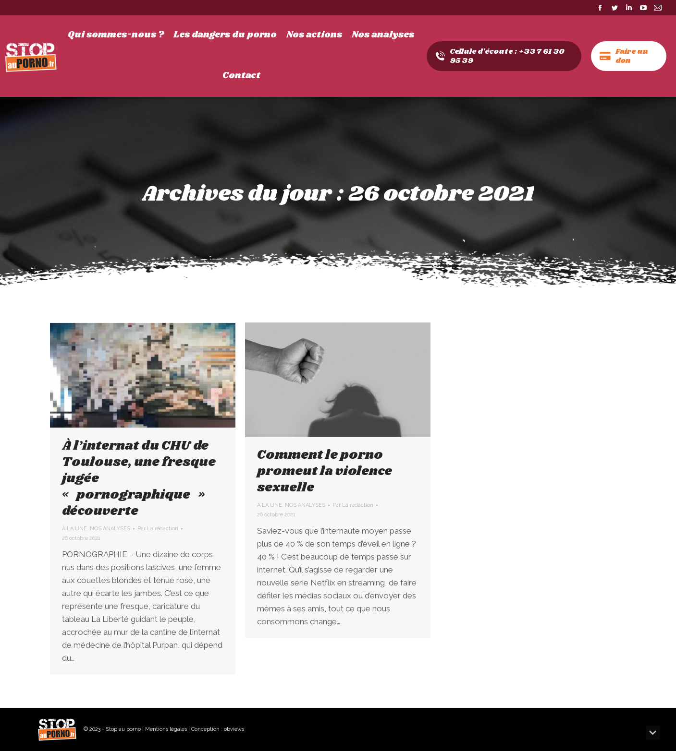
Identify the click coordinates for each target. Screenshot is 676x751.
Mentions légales (166, 729)
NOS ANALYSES (110, 528)
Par (157, 528)
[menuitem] (115, 35)
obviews (234, 729)
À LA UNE (74, 528)
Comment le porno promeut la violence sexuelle (324, 471)
